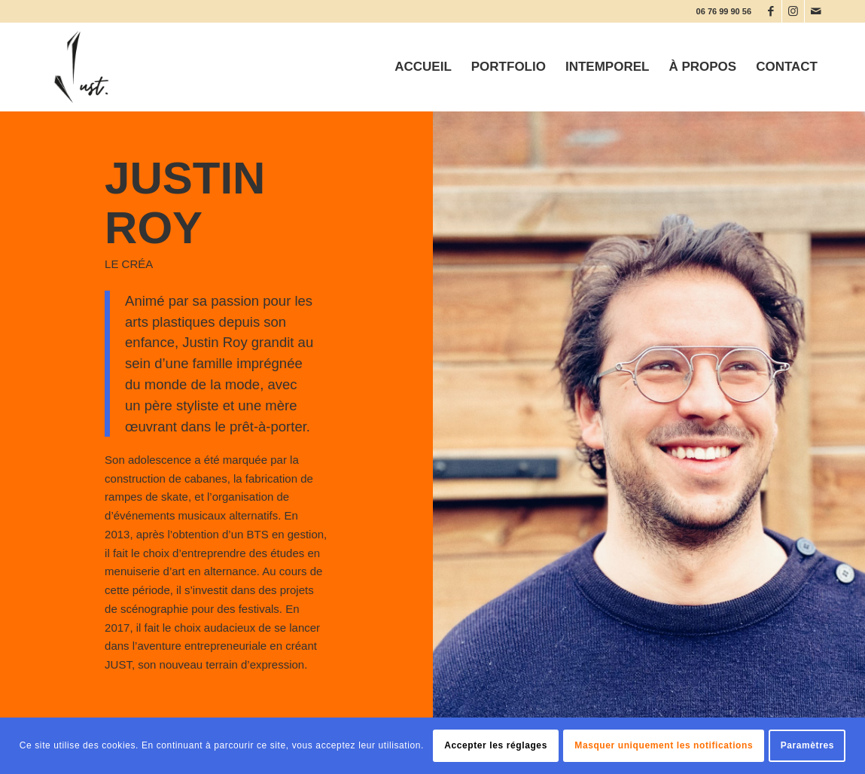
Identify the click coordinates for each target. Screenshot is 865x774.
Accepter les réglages (495, 745)
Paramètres (807, 745)
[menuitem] (423, 67)
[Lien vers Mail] (816, 11)
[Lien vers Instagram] (793, 11)
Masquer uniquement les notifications (663, 745)
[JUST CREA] (81, 67)
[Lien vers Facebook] (770, 11)
